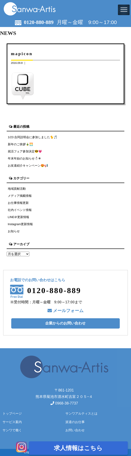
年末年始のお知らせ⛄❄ (24, 158)
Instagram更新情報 (20, 224)
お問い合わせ (75, 430)
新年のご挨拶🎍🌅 (20, 144)
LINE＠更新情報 (18, 217)
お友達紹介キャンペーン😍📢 (28, 165)
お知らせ (14, 231)
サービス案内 (12, 422)
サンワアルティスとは (81, 413)
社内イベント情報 (20, 210)
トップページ (12, 413)
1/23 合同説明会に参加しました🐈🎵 (33, 137)
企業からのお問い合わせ (65, 323)
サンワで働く (12, 430)
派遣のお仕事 (75, 422)
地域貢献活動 (17, 188)
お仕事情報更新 (18, 203)
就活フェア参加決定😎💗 (25, 151)
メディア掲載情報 (20, 195)
